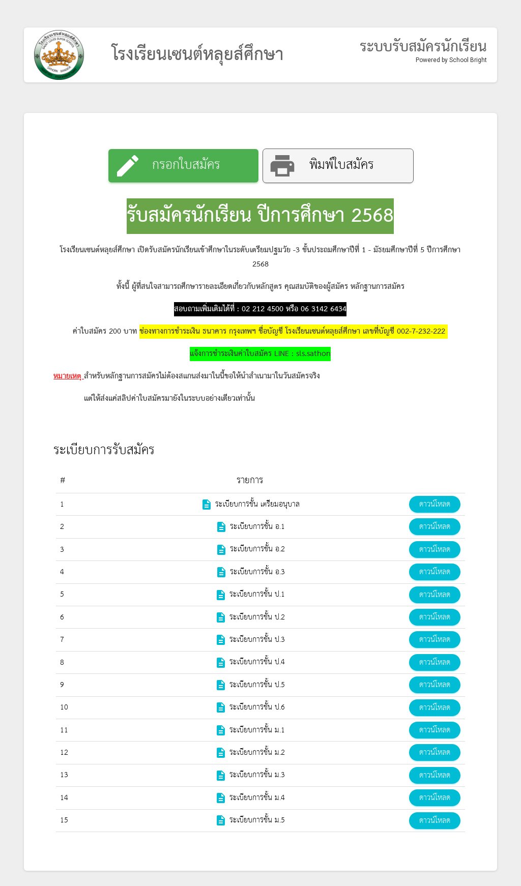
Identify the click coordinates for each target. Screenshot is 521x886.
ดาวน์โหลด (434, 504)
